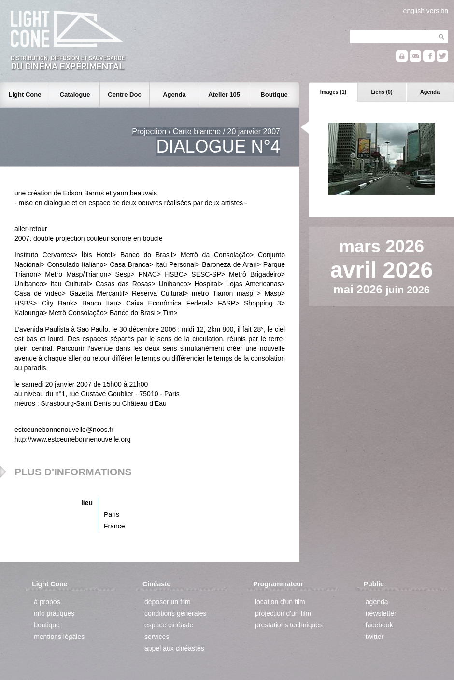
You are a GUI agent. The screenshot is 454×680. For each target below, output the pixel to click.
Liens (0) (381, 92)
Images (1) (333, 92)
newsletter (381, 613)
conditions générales (175, 613)
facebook (379, 625)
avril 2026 (381, 269)
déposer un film (167, 602)
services (156, 636)
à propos (47, 602)
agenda (377, 602)
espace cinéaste (168, 625)
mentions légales (59, 636)
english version (425, 10)
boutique (47, 625)
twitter (374, 636)
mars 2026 (381, 246)
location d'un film (280, 602)
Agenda (430, 92)
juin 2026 (407, 290)
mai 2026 (359, 289)
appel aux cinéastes (174, 648)
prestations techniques (289, 625)
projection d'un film (283, 613)
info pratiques (54, 613)
